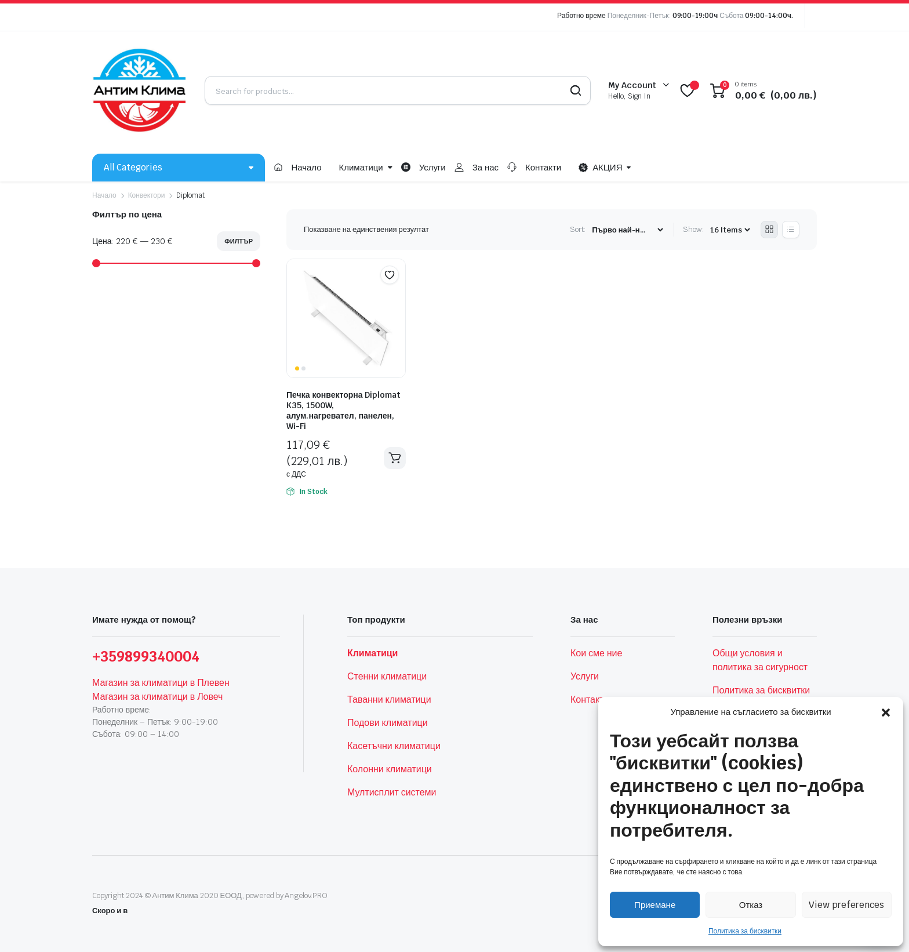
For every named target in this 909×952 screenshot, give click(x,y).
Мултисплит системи (391, 792)
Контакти (543, 167)
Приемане (654, 904)
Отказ (750, 904)
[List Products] (790, 229)
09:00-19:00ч (695, 15)
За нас (485, 167)
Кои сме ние (596, 653)
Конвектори (146, 195)
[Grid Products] (769, 229)
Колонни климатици (389, 769)
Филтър (238, 241)
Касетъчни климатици (394, 746)
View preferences (846, 904)
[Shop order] (627, 229)
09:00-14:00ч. (769, 15)
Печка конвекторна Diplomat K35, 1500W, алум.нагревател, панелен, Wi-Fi (343, 410)
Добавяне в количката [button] (394, 458)
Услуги (432, 167)
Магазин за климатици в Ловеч (157, 697)
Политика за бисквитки (744, 931)
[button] (886, 712)
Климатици (361, 167)
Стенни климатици (387, 676)
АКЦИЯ (600, 168)
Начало (306, 167)
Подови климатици (387, 723)
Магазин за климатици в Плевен (161, 683)
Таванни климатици (389, 699)
